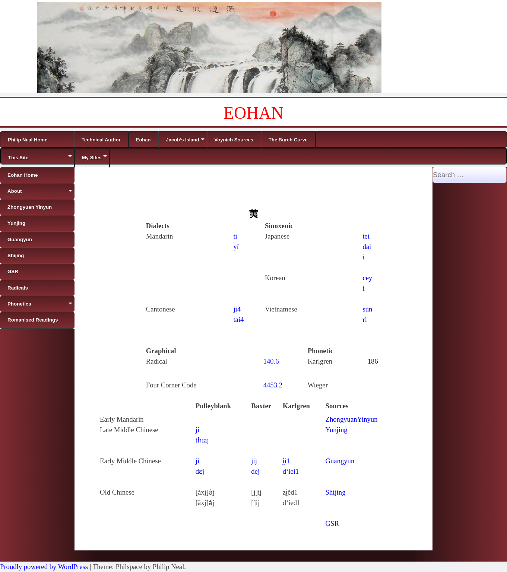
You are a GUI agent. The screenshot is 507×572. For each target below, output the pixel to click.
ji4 (237, 309)
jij (254, 461)
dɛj (200, 471)
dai (366, 246)
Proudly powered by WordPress (44, 567)
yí (236, 246)
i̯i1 (286, 461)
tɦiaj (202, 440)
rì (364, 319)
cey (367, 278)
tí (235, 236)
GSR (332, 523)
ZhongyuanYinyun (352, 419)
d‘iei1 (291, 471)
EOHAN (253, 112)
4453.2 (272, 385)
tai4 (238, 319)
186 (373, 361)
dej (255, 471)
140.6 (271, 361)
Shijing (336, 492)
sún (367, 309)
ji (197, 430)
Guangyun (340, 461)
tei (366, 236)
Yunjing (337, 430)
